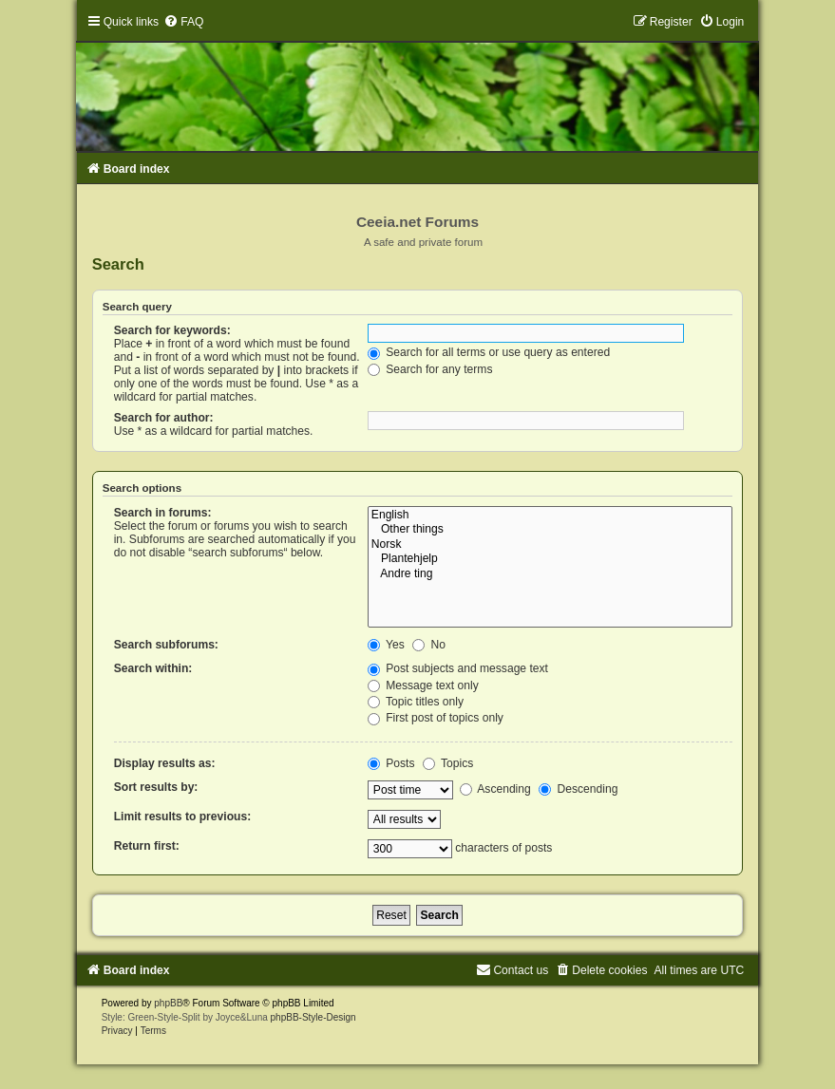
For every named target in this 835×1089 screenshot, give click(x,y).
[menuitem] (183, 21)
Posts (391, 763)
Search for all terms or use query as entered (489, 352)
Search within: (153, 668)
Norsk (550, 545)
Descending (578, 789)
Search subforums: (166, 644)
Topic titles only (416, 701)
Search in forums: (163, 512)
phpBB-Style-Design (313, 1017)
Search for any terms (430, 369)
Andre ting (550, 574)
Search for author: (164, 417)
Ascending (495, 789)
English (550, 515)
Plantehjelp (550, 559)
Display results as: (165, 763)
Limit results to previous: (182, 816)
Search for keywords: (172, 330)
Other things (550, 529)
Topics (448, 763)
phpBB (168, 1003)
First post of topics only (435, 717)
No (429, 644)
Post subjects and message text (458, 668)
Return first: (147, 846)
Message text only (423, 685)
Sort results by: (156, 787)
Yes (386, 644)
